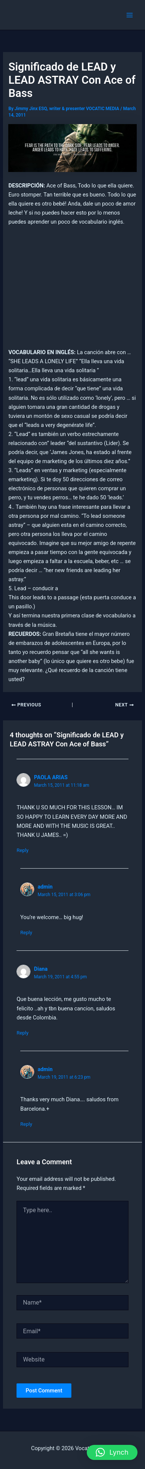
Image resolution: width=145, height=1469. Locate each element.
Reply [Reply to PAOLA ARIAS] (23, 850)
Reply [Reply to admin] (26, 932)
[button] (112, 1452)
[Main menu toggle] (129, 15)
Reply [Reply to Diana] (23, 1033)
